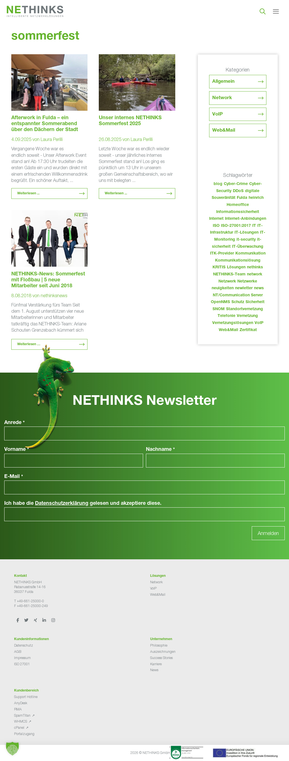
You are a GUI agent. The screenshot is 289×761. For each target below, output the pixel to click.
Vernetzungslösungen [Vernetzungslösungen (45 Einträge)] (232, 323)
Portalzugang (24, 734)
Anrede (14, 422)
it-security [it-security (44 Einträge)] (246, 240)
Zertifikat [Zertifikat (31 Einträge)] (248, 330)
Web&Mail (223, 130)
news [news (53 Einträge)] (259, 288)
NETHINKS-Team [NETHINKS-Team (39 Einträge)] (229, 275)
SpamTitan (22, 715)
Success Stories (161, 658)
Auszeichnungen (163, 651)
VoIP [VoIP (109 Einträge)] (259, 323)
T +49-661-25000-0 (29, 601)
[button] (12, 748)
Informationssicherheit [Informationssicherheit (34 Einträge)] (237, 212)
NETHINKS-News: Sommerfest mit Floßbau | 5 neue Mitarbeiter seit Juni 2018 (48, 280)
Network (222, 98)
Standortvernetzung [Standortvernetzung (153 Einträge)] (244, 309)
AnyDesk (20, 703)
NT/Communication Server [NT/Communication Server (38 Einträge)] (238, 295)
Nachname (160, 449)
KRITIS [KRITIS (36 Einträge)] (219, 267)
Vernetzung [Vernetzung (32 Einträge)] (247, 316)
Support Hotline (26, 697)
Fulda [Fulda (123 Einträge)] (242, 198)
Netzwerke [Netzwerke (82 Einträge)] (247, 282)
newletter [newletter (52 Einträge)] (244, 288)
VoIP (217, 114)
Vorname (16, 449)
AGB (17, 651)
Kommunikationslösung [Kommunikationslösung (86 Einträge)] (237, 261)
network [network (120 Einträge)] (254, 275)
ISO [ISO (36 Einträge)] (216, 226)
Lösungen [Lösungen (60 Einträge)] (236, 267)
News (154, 670)
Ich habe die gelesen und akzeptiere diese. (82, 503)
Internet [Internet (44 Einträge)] (216, 219)
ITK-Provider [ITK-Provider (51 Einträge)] (222, 254)
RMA (18, 709)
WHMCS (20, 721)
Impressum (22, 658)
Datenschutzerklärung (61, 503)
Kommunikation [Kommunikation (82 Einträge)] (250, 254)
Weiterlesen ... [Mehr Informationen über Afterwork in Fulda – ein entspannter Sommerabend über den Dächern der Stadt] (28, 193)
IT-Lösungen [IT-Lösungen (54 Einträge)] (247, 233)
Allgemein (223, 81)
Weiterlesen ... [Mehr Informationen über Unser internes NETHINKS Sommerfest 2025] (116, 193)
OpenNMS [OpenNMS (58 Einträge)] (220, 302)
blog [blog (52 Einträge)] (218, 184)
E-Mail (13, 476)
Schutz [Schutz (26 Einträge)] (237, 302)
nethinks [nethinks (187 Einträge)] (255, 267)
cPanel (19, 727)
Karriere (156, 664)
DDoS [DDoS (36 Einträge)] (238, 191)
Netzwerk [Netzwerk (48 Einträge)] (227, 282)
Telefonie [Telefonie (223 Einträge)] (226, 316)
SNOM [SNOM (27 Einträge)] (219, 309)
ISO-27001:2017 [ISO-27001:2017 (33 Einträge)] (236, 226)
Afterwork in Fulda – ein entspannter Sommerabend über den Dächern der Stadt (44, 124)
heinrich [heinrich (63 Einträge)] (256, 198)
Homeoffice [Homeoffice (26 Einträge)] (238, 205)
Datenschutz (23, 645)
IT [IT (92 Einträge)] (254, 226)
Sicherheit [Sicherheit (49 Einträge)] (255, 302)
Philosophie (158, 645)
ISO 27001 (22, 664)
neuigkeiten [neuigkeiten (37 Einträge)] (223, 288)
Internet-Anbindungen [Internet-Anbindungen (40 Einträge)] (245, 219)
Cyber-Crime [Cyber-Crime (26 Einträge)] (236, 184)
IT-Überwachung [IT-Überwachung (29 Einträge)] (247, 247)
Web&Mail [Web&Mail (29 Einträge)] (228, 330)
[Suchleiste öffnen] (262, 11)
